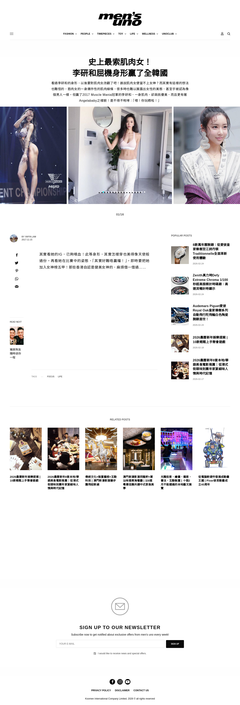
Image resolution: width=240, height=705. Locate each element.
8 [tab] (122, 192)
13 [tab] (136, 192)
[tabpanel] (120, 155)
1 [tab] (103, 192)
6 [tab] (117, 192)
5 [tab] (114, 192)
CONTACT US (141, 690)
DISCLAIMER (122, 690)
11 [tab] (130, 192)
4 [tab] (111, 192)
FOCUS (50, 377)
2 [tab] (106, 192)
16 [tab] (144, 192)
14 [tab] (139, 192)
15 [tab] (141, 192)
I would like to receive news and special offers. (122, 653)
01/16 (120, 214)
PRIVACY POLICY (101, 690)
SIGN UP (175, 644)
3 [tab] (108, 192)
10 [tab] (128, 192)
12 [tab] (133, 192)
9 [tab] (125, 192)
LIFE (60, 377)
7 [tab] (119, 192)
